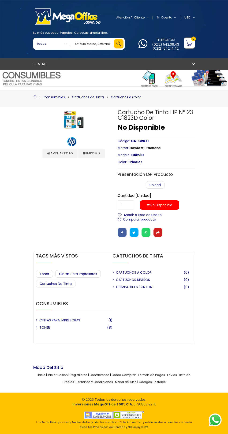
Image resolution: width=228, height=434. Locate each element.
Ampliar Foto (60, 153)
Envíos (172, 375)
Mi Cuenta (166, 17)
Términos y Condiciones (94, 382)
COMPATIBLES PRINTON (134, 287)
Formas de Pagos (151, 375)
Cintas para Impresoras (78, 274)
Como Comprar (124, 375)
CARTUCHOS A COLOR (134, 272)
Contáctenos (99, 375)
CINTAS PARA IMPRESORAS (59, 320)
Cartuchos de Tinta (88, 97)
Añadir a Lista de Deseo (143, 215)
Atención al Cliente (132, 17)
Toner (44, 274)
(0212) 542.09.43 (165, 44)
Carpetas (81, 32)
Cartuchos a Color (126, 97)
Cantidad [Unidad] (134, 195)
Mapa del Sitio (126, 382)
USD (189, 17)
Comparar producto (139, 219)
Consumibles (54, 97)
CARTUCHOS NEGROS (133, 279)
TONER (44, 327)
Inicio (41, 375)
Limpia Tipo (98, 32)
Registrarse (78, 375)
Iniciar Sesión (58, 375)
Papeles (66, 32)
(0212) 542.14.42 (166, 48)
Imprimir (91, 153)
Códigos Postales (152, 382)
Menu (39, 64)
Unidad (155, 185)
